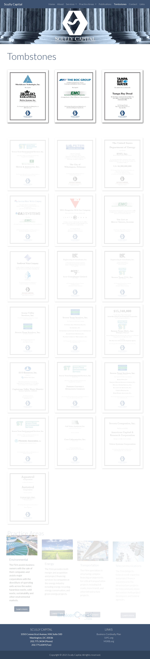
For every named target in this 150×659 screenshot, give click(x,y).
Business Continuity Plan (109, 634)
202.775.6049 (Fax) (41, 644)
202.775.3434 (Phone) (41, 641)
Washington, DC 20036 (41, 637)
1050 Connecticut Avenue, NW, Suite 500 (41, 634)
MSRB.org (109, 641)
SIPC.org (108, 637)
